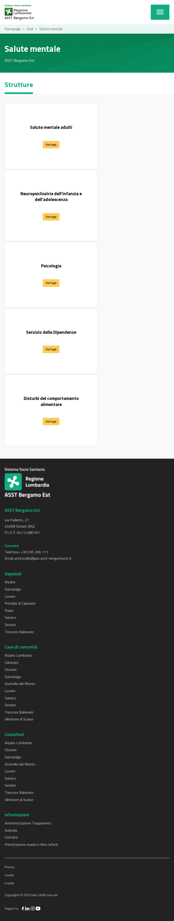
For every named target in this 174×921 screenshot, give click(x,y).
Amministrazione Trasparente (28, 823)
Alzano (10, 582)
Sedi (30, 29)
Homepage (13, 29)
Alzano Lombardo (18, 655)
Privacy (10, 866)
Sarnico (10, 617)
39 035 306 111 (35, 552)
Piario (9, 610)
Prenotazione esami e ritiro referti (31, 844)
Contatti (11, 837)
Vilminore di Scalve (19, 719)
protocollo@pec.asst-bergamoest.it (43, 558)
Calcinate (12, 662)
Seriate (10, 624)
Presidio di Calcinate (20, 603)
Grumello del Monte (20, 683)
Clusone (11, 669)
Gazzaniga (13, 589)
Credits (9, 883)
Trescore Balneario (19, 632)
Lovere (10, 596)
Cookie (9, 874)
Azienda (11, 830)
